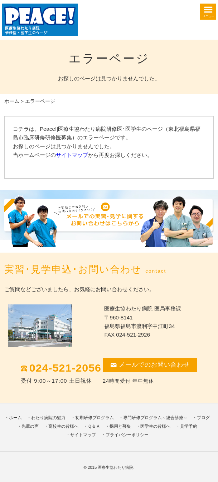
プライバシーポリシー (127, 434)
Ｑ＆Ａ (94, 426)
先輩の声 (30, 426)
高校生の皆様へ (63, 426)
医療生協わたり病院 (115, 467)
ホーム (11, 101)
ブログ (203, 417)
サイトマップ (72, 155)
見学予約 (188, 426)
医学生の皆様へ (155, 426)
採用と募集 (120, 426)
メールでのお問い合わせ (150, 364)
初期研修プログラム (94, 417)
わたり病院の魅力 (48, 417)
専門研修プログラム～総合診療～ (155, 417)
